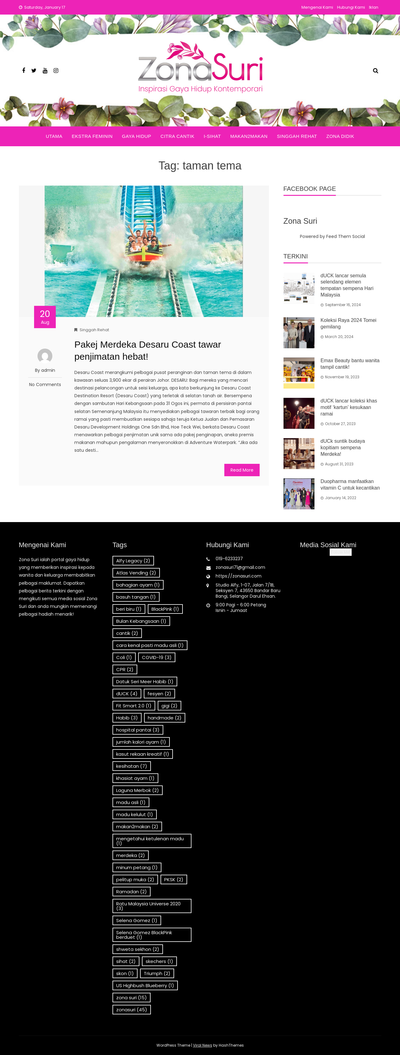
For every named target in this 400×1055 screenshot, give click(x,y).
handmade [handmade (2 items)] (165, 717)
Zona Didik (340, 136)
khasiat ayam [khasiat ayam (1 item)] (135, 778)
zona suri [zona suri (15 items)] (131, 997)
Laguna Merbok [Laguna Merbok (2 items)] (137, 790)
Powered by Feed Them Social (332, 236)
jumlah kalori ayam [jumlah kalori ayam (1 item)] (141, 742)
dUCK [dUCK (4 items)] (127, 693)
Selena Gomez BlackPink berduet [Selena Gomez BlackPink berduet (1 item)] (144, 934)
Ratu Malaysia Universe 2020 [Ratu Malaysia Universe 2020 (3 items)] (148, 906)
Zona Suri (300, 221)
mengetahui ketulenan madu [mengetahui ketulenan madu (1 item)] (150, 840)
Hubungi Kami (351, 7)
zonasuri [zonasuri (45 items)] (131, 1009)
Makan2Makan (249, 136)
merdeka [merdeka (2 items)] (130, 855)
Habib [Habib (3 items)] (127, 717)
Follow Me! (340, 552)
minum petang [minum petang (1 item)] (137, 867)
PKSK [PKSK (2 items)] (173, 879)
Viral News (202, 1045)
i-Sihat (212, 136)
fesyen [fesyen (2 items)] (159, 693)
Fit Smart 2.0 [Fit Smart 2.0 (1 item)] (134, 705)
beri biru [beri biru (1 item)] (129, 609)
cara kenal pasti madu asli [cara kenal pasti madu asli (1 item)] (150, 645)
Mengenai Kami (317, 7)
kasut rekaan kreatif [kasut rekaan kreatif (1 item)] (142, 754)
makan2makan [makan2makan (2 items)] (137, 826)
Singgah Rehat (297, 136)
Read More (242, 470)
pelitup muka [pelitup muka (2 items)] (135, 879)
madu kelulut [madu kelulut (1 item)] (134, 814)
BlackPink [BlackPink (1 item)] (165, 609)
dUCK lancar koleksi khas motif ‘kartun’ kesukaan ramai (349, 407)
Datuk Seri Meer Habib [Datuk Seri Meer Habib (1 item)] (145, 681)
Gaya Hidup (136, 136)
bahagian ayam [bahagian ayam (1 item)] (138, 585)
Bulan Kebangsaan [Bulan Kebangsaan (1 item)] (141, 621)
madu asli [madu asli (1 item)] (131, 802)
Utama (54, 136)
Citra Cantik (177, 136)
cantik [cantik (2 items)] (127, 633)
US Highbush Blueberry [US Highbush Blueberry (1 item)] (145, 985)
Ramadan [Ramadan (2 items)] (131, 891)
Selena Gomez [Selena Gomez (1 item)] (136, 920)
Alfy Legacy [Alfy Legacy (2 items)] (133, 560)
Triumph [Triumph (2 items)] (157, 973)
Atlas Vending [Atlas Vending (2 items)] (136, 572)
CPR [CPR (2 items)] (125, 669)
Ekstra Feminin (92, 136)
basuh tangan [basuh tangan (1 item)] (136, 597)
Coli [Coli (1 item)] (124, 657)
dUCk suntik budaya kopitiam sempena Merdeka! (343, 447)
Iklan (373, 7)
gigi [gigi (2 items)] (169, 705)
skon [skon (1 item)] (125, 973)
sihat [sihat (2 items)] (126, 961)
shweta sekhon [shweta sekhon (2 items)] (137, 949)
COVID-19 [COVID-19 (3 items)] (157, 657)
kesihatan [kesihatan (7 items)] (131, 766)
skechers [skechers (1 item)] (159, 961)
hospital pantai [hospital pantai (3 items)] (138, 730)
